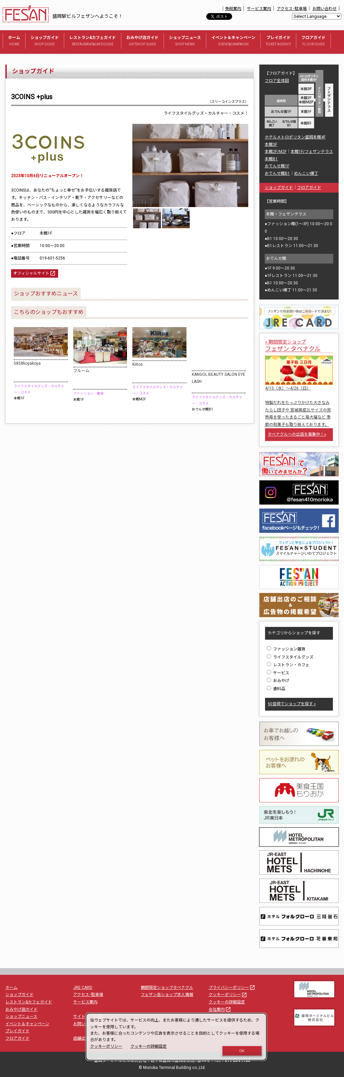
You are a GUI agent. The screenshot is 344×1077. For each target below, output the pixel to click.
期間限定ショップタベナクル (167, 987)
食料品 (276, 688)
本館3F (271, 144)
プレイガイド (278, 41)
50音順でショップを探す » (292, 704)
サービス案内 (259, 8)
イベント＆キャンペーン (233, 41)
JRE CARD (82, 987)
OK (242, 1051)
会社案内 (220, 1009)
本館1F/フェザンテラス (312, 151)
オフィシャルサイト (34, 273)
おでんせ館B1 (277, 173)
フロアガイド (313, 41)
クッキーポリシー (228, 994)
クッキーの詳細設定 (227, 1002)
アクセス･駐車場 (292, 8)
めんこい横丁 (306, 173)
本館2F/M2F (276, 151)
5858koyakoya (27, 363)
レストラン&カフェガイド (92, 41)
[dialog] (176, 1036)
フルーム (81, 370)
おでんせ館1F (277, 166)
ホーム (14, 41)
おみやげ (278, 680)
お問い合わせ (324, 8)
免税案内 (233, 8)
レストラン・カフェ (288, 665)
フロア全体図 (277, 80)
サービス (278, 673)
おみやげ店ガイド (142, 41)
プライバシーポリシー (232, 987)
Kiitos (137, 364)
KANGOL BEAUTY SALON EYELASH (218, 378)
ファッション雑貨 (286, 649)
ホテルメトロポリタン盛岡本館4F (295, 137)
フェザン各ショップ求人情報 (167, 994)
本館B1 (271, 159)
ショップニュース (185, 41)
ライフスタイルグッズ (290, 657)
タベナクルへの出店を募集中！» (297, 434)
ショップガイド (45, 41)
